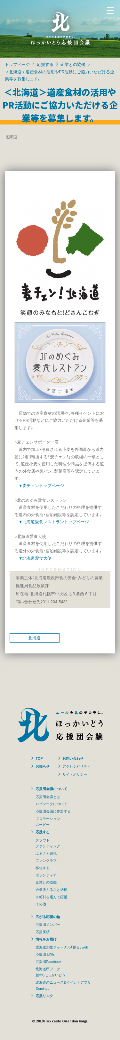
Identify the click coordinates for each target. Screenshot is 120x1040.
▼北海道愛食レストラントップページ (54, 521)
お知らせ (43, 766)
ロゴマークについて (51, 803)
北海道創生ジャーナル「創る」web (62, 946)
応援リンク (44, 995)
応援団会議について (51, 788)
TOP (39, 758)
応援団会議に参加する (53, 810)
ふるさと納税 (46, 853)
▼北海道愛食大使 (35, 558)
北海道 (34, 638)
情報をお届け (46, 938)
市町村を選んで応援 (51, 896)
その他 (41, 903)
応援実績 (43, 931)
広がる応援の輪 (48, 916)
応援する (45, 64)
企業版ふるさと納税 (51, 889)
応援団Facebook (48, 961)
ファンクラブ (46, 860)
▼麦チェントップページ (41, 485)
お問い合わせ (73, 758)
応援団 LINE (45, 953)
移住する (43, 867)
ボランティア (46, 874)
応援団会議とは (48, 796)
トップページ (17, 64)
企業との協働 (72, 64)
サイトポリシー (74, 774)
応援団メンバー (48, 924)
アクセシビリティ (76, 766)
